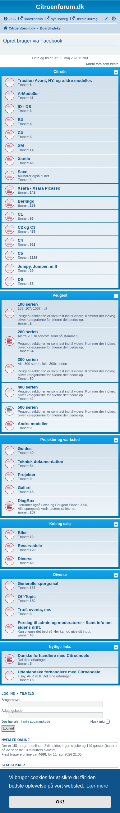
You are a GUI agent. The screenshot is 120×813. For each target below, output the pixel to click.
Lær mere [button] (97, 785)
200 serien (28, 332)
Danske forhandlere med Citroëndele (53, 655)
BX (20, 119)
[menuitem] (9, 19)
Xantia (24, 158)
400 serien (28, 387)
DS (20, 279)
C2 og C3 (26, 227)
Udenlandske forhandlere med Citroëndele (59, 672)
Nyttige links (60, 647)
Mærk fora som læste (102, 64)
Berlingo (26, 201)
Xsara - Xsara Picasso (39, 188)
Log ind (8, 693)
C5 (20, 253)
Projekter (26, 474)
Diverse (25, 558)
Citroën (60, 72)
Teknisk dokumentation (40, 461)
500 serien (28, 407)
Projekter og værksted (60, 440)
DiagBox (26, 500)
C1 (20, 214)
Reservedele (30, 545)
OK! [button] (60, 801)
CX (20, 132)
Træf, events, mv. (34, 609)
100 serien (28, 304)
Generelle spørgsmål (38, 583)
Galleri (24, 487)
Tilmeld (27, 693)
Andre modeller (33, 423)
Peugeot (60, 295)
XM (21, 145)
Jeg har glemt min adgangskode (26, 721)
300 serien (28, 359)
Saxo (23, 171)
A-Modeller (28, 93)
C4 (20, 240)
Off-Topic (27, 596)
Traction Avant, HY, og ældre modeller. (55, 80)
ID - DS (24, 106)
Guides (25, 448)
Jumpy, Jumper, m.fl (37, 266)
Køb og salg (60, 524)
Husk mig (100, 722)
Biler (22, 532)
